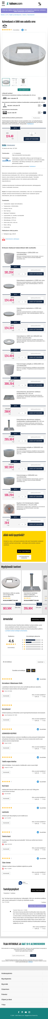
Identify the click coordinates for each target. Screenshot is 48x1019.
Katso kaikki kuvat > (24, 89)
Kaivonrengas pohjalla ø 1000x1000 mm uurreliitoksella (30, 365)
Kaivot (24, 14)
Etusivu (3, 14)
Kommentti (6, 696)
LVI (7, 14)
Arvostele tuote (38, 619)
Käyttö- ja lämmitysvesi (15, 14)
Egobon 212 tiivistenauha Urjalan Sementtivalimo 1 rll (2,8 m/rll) (28, 504)
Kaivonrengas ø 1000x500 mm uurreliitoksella (27, 476)
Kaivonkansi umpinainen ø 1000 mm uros (31, 280)
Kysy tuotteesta (24, 551)
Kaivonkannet (30, 14)
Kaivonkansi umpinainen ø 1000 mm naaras (29, 309)
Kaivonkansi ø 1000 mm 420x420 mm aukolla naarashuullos (29, 337)
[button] (5, 54)
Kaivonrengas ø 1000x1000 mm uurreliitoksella (27, 253)
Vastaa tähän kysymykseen (37, 906)
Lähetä (33, 955)
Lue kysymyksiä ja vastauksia (24, 557)
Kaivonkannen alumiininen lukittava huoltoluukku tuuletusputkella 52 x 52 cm (30, 420)
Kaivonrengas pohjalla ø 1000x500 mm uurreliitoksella (30, 448)
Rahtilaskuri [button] (30, 124)
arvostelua (16, 30)
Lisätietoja (30, 961)
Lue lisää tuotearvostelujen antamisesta (16, 630)
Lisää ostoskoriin (35, 274)
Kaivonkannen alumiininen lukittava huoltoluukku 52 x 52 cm (28, 392)
